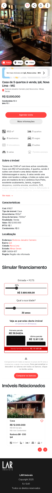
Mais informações (25, 121)
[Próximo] (45, 449)
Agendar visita (26, 115)
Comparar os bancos (26, 376)
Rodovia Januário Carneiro (24, 240)
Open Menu (47, 5)
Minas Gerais (15, 248)
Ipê (10, 243)
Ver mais (8, 195)
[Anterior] (39, 449)
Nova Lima (14, 246)
